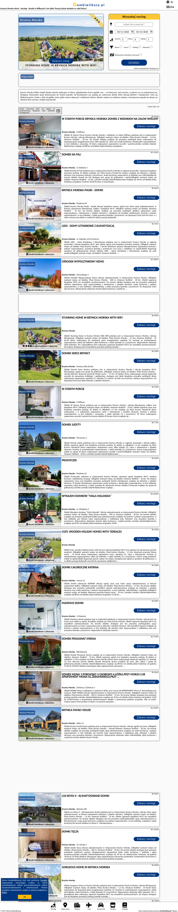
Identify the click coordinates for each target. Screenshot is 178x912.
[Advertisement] (89, 767)
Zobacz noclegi (146, 126)
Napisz (175, 911)
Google (44, 880)
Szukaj (134, 63)
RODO (4, 892)
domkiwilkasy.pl (89, 5)
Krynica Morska (27, 121)
